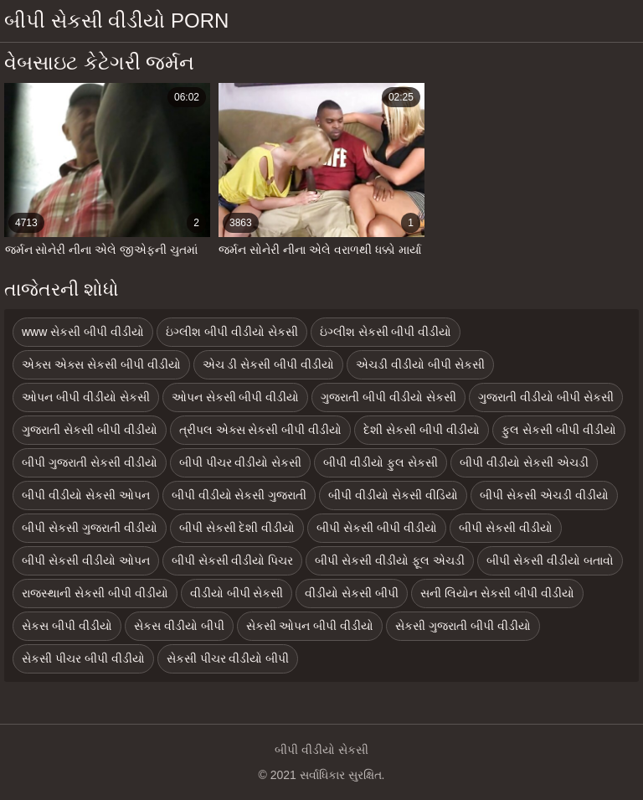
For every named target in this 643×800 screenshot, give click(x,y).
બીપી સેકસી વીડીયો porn (116, 20)
